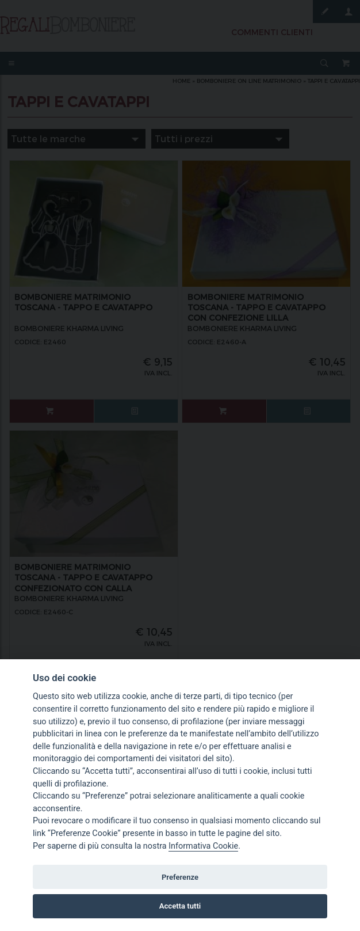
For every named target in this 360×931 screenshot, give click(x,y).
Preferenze (180, 877)
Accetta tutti (180, 906)
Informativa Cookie (203, 846)
